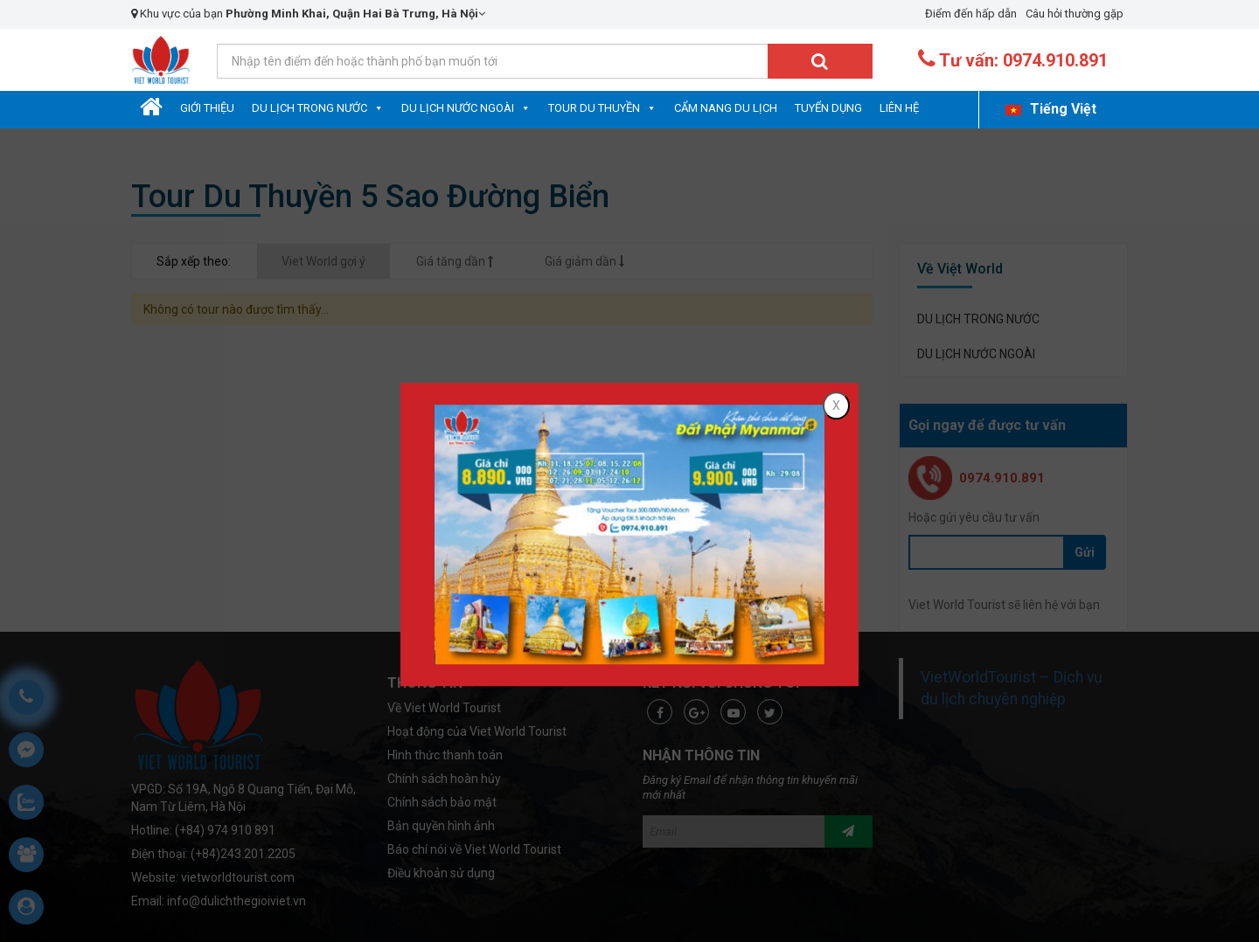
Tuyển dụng (828, 107)
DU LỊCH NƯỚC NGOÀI (457, 107)
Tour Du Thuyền (594, 107)
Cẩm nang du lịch (725, 107)
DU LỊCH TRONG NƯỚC (309, 107)
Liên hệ (899, 107)
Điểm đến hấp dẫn (971, 13)
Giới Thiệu (207, 107)
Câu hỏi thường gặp (1074, 13)
